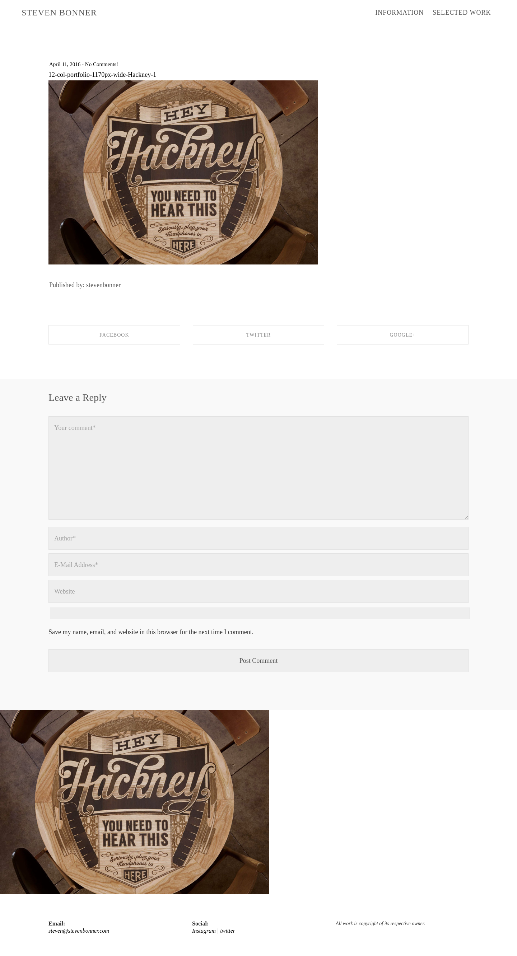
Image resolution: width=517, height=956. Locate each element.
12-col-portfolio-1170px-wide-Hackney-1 (102, 74)
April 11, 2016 (64, 64)
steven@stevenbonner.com (78, 931)
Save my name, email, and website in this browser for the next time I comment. (150, 632)
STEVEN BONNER (59, 12)
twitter (227, 931)
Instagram (204, 931)
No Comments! (101, 64)
